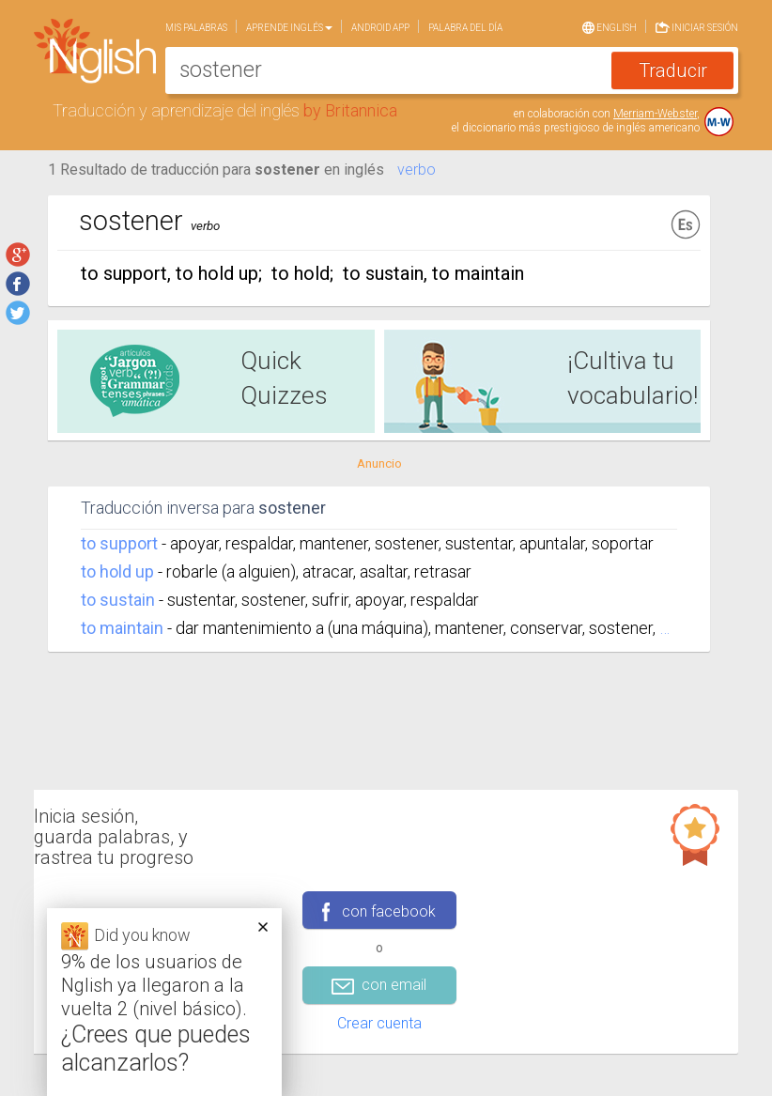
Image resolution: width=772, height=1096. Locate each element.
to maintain (122, 628)
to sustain (118, 600)
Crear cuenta (379, 1023)
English (609, 26)
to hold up (117, 571)
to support (119, 543)
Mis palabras (196, 28)
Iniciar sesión (697, 26)
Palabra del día (465, 28)
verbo (416, 169)
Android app (380, 28)
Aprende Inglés (289, 28)
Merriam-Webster (655, 113)
